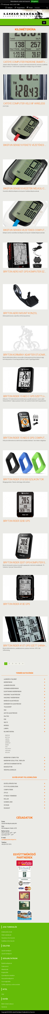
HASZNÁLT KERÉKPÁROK (12, 697)
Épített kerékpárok (6, 963)
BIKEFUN (7, 735)
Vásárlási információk (8, 938)
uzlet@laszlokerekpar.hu (8, 839)
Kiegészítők (4, 972)
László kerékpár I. (6, 950)
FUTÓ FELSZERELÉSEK (11, 786)
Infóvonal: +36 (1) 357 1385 (10, 4)
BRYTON (7, 737)
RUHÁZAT (7, 808)
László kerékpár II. (6, 953)
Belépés (8, 8)
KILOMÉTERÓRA (9, 731)
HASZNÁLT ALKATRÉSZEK (12, 694)
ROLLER (6, 799)
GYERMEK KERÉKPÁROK (11, 688)
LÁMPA (6, 728)
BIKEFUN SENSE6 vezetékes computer (25, 230)
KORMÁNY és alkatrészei (13, 704)
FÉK (5, 719)
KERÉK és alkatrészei (11, 701)
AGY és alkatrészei (11, 713)
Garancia (4, 1007)
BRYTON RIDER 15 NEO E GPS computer (25, 437)
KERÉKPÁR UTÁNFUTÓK (11, 757)
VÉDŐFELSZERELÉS (10, 770)
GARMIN (7, 741)
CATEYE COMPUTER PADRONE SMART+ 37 (25, 61)
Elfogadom (34, 1)
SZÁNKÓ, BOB (8, 802)
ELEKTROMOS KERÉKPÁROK (13, 691)
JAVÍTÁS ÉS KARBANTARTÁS (13, 764)
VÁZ (5, 710)
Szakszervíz (5, 966)
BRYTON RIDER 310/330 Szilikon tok (23, 479)
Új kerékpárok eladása (7, 975)
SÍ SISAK (7, 805)
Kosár (30, 8)
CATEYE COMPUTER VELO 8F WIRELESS (24, 103)
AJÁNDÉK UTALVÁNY (10, 679)
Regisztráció (20, 8)
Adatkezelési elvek (6, 932)
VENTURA (7, 750)
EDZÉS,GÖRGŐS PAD (10, 783)
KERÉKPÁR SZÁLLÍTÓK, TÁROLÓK (14, 760)
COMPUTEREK (8, 790)
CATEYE (7, 739)
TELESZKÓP (8, 707)
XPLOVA (7, 752)
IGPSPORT (7, 743)
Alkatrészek (4, 969)
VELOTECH (8, 748)
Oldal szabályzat (6, 935)
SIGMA (7, 745)
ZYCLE (6, 793)
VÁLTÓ (6, 722)
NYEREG (6, 725)
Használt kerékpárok (7, 978)
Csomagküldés (5, 981)
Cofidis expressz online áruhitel (10, 984)
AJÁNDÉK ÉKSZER (10, 685)
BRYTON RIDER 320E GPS (16, 520)
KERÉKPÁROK (8, 682)
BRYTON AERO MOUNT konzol (20, 313)
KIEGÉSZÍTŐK (8, 767)
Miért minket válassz (7, 1004)
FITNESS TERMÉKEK (10, 796)
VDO (6, 746)
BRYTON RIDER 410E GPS (16, 604)
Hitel (2, 994)
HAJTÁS (6, 716)
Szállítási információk (7, 941)
